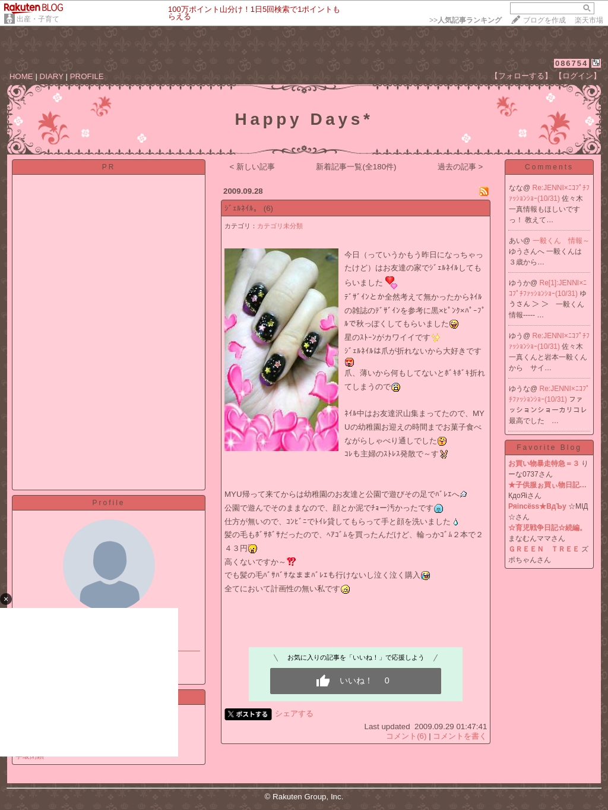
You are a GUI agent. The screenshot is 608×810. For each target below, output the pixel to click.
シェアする (294, 713)
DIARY (52, 76)
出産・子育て (38, 19)
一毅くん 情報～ (561, 241)
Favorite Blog (549, 447)
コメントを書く (460, 736)
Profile (108, 503)
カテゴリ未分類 (280, 225)
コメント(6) (406, 736)
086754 (571, 63)
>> (465, 20)
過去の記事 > (460, 166)
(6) (268, 208)
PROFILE (87, 76)
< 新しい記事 (253, 166)
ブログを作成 (544, 20)
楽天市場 (589, 20)
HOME (21, 76)
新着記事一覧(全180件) (356, 166)
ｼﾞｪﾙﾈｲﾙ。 (242, 208)
